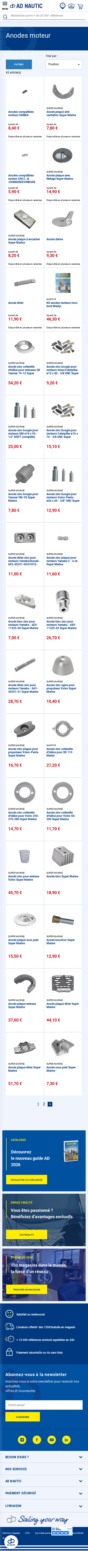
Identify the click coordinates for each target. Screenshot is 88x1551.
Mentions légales (11, 1533)
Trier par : (52, 56)
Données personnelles (46, 1533)
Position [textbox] (53, 64)
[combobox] (44, 16)
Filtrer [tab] (18, 64)
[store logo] (22, 5)
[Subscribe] (22, 1416)
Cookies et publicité (73, 1533)
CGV (27, 1533)
